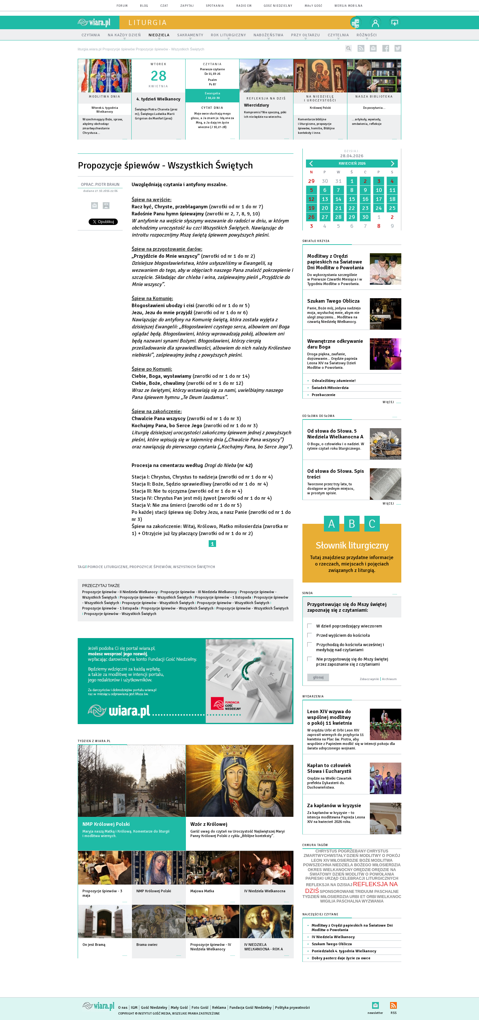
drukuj (106, 205)
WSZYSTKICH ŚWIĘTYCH (194, 567)
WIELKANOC (389, 897)
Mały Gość (313, 6)
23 (365, 208)
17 (379, 199)
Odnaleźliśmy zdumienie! (334, 380)
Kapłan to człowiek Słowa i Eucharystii (329, 768)
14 (338, 199)
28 (338, 216)
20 (325, 208)
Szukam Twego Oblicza (333, 301)
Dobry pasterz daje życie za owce (341, 958)
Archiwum (389, 679)
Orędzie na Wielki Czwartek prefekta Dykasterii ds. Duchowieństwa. (329, 783)
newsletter (373, 48)
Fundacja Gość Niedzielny (251, 1007)
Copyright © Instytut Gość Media (144, 1014)
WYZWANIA (372, 901)
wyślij (94, 205)
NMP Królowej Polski (106, 824)
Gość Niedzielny (278, 6)
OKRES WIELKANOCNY (330, 870)
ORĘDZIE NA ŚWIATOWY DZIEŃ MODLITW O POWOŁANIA (352, 872)
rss (361, 48)
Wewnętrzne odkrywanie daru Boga (335, 344)
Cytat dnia (212, 108)
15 (352, 199)
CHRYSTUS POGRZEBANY (341, 851)
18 (392, 199)
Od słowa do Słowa (318, 416)
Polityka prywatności (292, 1007)
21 (338, 208)
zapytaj (187, 6)
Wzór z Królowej (208, 824)
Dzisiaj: (352, 154)
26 (311, 216)
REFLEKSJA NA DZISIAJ (329, 885)
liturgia (147, 22)
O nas (122, 1007)
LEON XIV (320, 860)
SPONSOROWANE (337, 891)
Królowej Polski (320, 108)
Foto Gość (200, 1007)
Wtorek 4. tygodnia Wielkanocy (104, 110)
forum (122, 6)
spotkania (215, 6)
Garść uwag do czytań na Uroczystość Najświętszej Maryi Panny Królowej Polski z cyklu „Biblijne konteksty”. (237, 833)
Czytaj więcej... (266, 142)
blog (144, 6)
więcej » (104, 142)
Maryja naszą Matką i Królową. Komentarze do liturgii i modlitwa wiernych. (126, 833)
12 (311, 199)
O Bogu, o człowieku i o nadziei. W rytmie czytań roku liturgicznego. (335, 446)
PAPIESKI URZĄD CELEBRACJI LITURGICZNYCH (351, 878)
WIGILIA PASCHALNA (340, 901)
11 (392, 190)
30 (325, 181)
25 (392, 208)
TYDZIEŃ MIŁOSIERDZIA (325, 897)
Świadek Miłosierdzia (330, 387)
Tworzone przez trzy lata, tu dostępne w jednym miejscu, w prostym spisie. (330, 489)
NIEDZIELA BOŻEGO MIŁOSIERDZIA (366, 865)
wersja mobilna (349, 6)
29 (311, 181)
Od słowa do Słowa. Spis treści (335, 474)
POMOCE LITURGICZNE (107, 567)
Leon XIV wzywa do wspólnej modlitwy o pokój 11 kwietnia (329, 717)
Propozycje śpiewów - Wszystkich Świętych (156, 597)
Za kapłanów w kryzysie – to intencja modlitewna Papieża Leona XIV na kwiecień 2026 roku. (336, 817)
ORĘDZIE (362, 870)
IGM (134, 1007)
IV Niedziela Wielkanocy (333, 937)
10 (379, 190)
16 (365, 199)
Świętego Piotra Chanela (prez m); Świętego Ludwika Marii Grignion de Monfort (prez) (156, 114)
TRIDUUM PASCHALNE (377, 891)
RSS (393, 1004)
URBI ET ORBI (362, 897)
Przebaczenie (323, 395)
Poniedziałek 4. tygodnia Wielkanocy (344, 951)
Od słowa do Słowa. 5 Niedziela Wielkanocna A (335, 434)
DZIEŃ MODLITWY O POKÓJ (373, 855)
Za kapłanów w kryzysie (334, 805)
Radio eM (244, 6)
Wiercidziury (256, 105)
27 (325, 216)
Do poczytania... (374, 108)
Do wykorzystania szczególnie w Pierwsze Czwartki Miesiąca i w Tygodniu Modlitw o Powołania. (334, 279)
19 (311, 208)
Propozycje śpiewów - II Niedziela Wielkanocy (120, 592)
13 (325, 199)
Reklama (219, 1007)
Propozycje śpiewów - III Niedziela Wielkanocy (199, 592)
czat (164, 6)
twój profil (375, 22)
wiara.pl (98, 22)
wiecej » (158, 142)
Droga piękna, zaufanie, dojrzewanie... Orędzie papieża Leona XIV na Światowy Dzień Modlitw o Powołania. (332, 361)
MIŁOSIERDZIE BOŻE (350, 860)
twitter (398, 48)
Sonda (307, 593)
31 (338, 181)
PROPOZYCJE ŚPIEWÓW (150, 567)
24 (379, 208)
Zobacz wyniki (369, 679)
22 (352, 208)
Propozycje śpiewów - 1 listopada (223, 597)
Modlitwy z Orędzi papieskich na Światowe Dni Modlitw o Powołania (335, 262)
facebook (385, 48)
